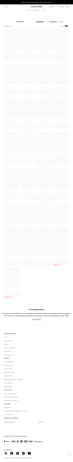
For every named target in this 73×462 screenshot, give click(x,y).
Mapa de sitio (8, 386)
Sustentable (7, 376)
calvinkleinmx (29, 10)
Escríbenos (7, 407)
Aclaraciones (8, 355)
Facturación (8, 351)
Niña (43, 10)
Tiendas (6, 344)
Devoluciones (8, 340)
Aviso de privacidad (10, 393)
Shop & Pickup (8, 365)
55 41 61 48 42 (8, 414)
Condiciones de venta (11, 400)
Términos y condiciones (11, 397)
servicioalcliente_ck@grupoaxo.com (15, 411)
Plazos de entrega (9, 348)
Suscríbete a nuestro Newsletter (13, 379)
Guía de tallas (8, 383)
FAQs (5, 337)
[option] (36, 2)
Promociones (8, 369)
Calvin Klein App (9, 362)
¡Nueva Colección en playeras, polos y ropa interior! (36, 2)
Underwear (36, 10)
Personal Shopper (9, 372)
